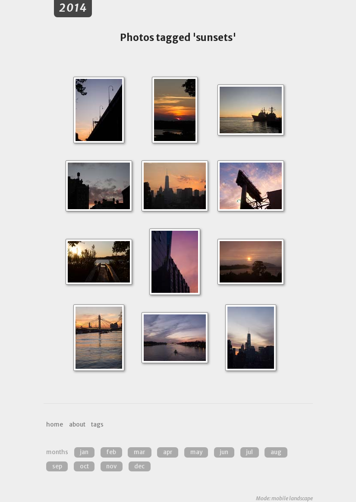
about (77, 424)
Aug (276, 452)
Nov (111, 466)
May (196, 452)
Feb (111, 452)
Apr (168, 452)
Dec (139, 466)
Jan (84, 452)
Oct (84, 466)
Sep (57, 466)
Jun (224, 452)
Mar (139, 452)
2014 (73, 8)
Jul (249, 452)
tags (97, 424)
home (54, 424)
